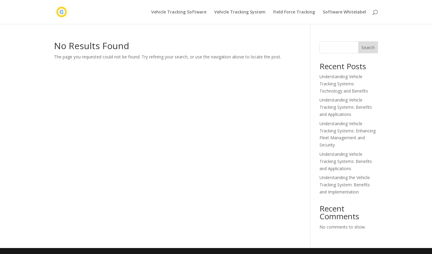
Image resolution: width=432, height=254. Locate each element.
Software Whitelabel (344, 12)
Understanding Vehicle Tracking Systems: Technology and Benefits (344, 84)
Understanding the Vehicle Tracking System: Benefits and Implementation (345, 185)
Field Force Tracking (294, 12)
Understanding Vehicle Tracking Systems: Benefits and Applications (346, 107)
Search (368, 47)
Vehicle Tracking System (240, 12)
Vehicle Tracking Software (178, 12)
